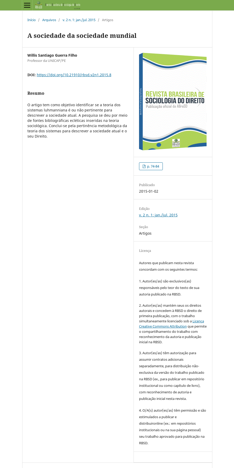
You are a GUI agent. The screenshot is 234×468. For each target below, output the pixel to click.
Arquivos (49, 19)
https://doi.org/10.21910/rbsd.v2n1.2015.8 (74, 74)
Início (31, 19)
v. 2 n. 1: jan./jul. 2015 (79, 19)
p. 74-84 (152, 166)
